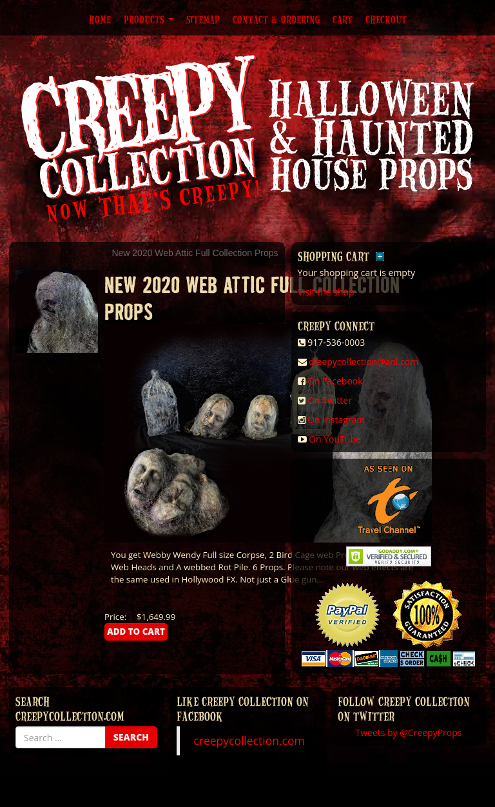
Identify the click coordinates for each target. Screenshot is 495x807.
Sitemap (203, 19)
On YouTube (335, 439)
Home (100, 19)
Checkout (386, 19)
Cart (343, 19)
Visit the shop (326, 292)
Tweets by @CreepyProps (409, 732)
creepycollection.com (248, 740)
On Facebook (334, 381)
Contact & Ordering (276, 19)
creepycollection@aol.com (363, 361)
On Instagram (336, 419)
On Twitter (329, 400)
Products (148, 19)
